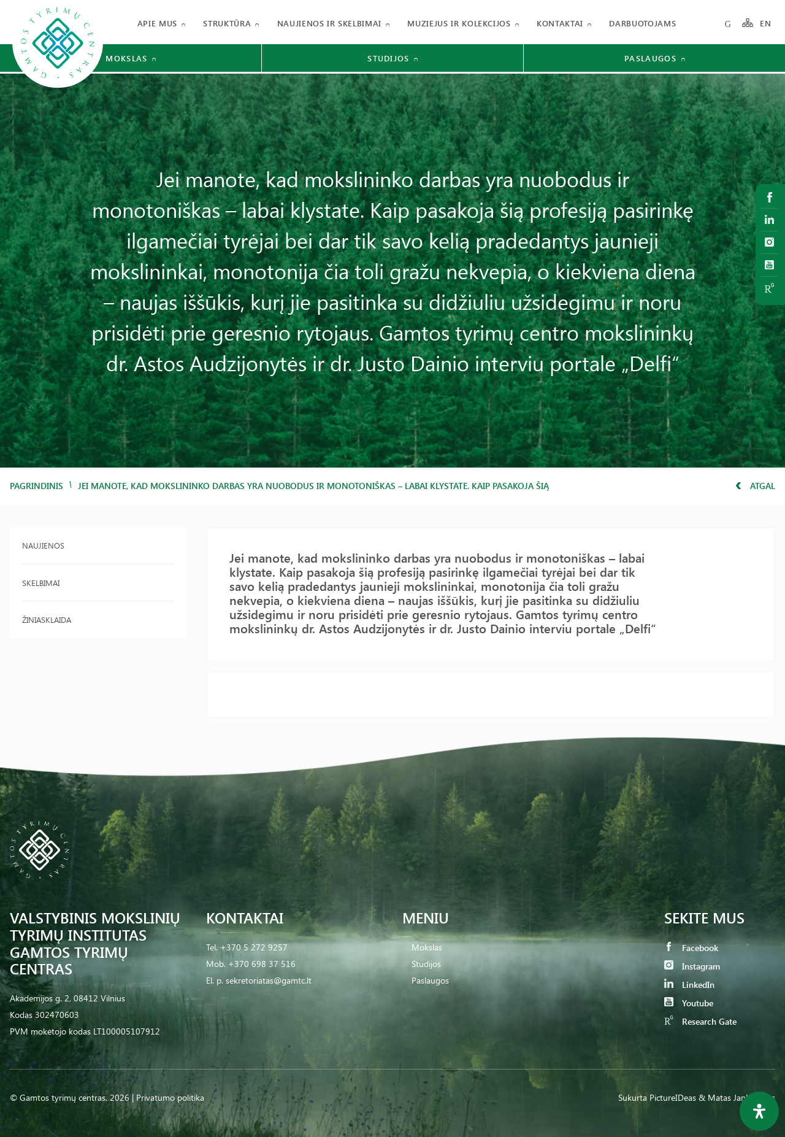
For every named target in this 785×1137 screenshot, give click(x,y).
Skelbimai (40, 582)
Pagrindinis (36, 485)
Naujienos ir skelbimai (329, 23)
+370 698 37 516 (262, 963)
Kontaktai (560, 23)
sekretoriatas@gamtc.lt (269, 980)
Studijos (426, 963)
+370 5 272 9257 (254, 947)
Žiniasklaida (46, 619)
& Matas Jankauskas (737, 1097)
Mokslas (427, 947)
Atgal (755, 485)
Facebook (691, 948)
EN (766, 23)
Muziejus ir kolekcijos (458, 23)
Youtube (688, 1003)
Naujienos (43, 545)
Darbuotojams (642, 23)
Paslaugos (430, 980)
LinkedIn (689, 984)
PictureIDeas (672, 1097)
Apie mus (157, 23)
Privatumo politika (170, 1097)
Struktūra (227, 23)
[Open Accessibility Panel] (759, 1111)
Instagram (692, 966)
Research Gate (700, 1021)
